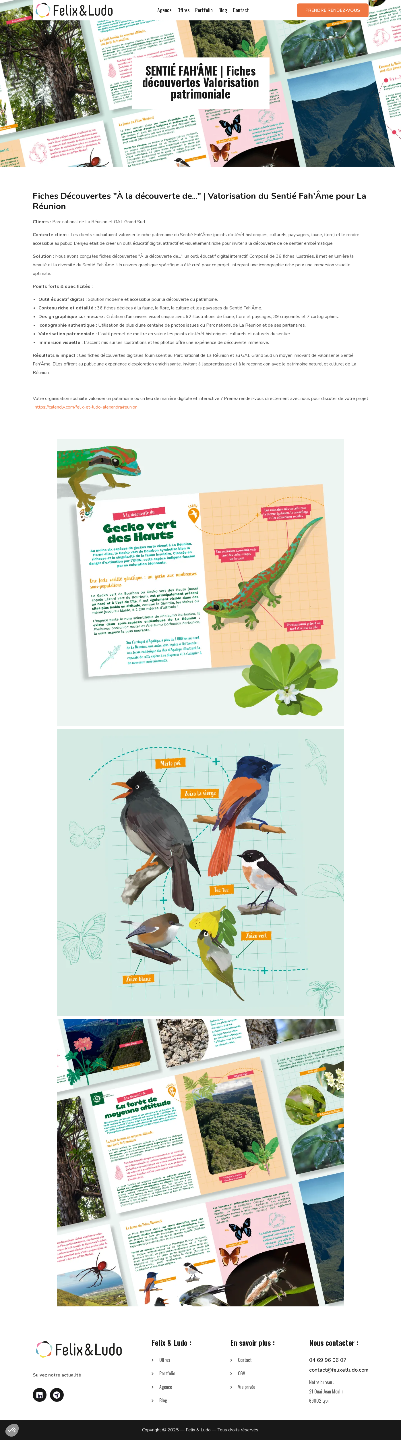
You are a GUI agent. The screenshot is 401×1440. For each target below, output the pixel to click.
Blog (222, 10)
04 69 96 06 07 (327, 1360)
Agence (164, 10)
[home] (74, 10)
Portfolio (204, 10)
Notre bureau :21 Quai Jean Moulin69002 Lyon (326, 1391)
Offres (183, 10)
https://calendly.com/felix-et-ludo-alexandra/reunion (86, 407)
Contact (241, 10)
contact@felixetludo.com (339, 1369)
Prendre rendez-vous (332, 10)
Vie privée (246, 1386)
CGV (241, 1373)
